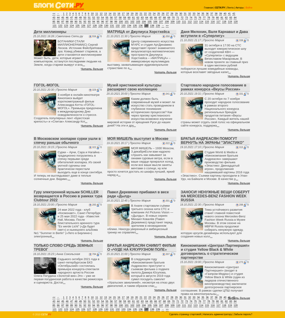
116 (213, 21)
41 (229, 13)
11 (96, 13)
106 (155, 21)
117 (218, 21)
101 (127, 21)
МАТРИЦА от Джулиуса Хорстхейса (138, 32)
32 (189, 13)
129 (100, 25)
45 (62, 17)
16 (119, 13)
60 (129, 17)
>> (167, 25)
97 (107, 21)
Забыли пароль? (243, 314)
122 (60, 25)
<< (54, 13)
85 (54, 21)
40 (225, 13)
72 (182, 17)
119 (230, 21)
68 (164, 17)
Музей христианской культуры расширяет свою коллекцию (134, 87)
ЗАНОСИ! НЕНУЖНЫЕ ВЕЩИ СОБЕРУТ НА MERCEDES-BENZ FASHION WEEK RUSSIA (215, 196)
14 (110, 13)
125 (77, 25)
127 (89, 25)
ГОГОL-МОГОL (46, 85)
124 (72, 25)
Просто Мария (140, 36)
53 (98, 17)
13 (105, 13)
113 (195, 21)
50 (84, 17)
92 (84, 21)
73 (186, 17)
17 (123, 13)
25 (158, 13)
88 (67, 21)
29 (176, 13)
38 (216, 13)
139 (158, 25)
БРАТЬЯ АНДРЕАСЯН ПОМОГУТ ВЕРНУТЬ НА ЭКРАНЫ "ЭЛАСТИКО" (212, 141)
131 (112, 25)
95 (98, 21)
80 (217, 17)
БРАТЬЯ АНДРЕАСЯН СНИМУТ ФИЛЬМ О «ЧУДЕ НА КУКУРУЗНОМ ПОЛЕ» (141, 247)
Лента (230, 7)
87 (62, 21)
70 (173, 17)
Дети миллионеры (50, 32)
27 (167, 13)
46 (67, 17)
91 (80, 21)
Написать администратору (217, 314)
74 (191, 17)
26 (163, 13)
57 (115, 17)
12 (101, 13)
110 (178, 21)
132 (118, 25)
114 (201, 21)
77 (204, 17)
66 (155, 17)
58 (120, 17)
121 (55, 25)
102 (132, 21)
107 (161, 21)
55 (107, 17)
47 (71, 17)
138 (152, 25)
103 (138, 21)
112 (190, 21)
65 (151, 17)
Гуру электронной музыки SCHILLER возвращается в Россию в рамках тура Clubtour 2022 (68, 196)
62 (137, 17)
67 (160, 17)
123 (66, 25)
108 (167, 21)
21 (141, 13)
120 (236, 21)
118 (224, 21)
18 (127, 13)
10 (92, 13)
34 (198, 13)
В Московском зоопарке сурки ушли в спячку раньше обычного (67, 141)
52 (93, 17)
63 (142, 17)
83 (230, 17)
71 (177, 17)
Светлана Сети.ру (69, 36)
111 (184, 21)
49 (80, 17)
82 (226, 17)
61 (133, 17)
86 (58, 21)
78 (208, 17)
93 (89, 21)
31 (185, 13)
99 (115, 21)
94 (93, 21)
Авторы (240, 7)
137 (147, 25)
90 (76, 21)
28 (172, 13)
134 (129, 25)
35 (203, 13)
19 (132, 13)
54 (102, 17)
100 (121, 21)
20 (136, 13)
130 (106, 25)
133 (123, 25)
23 (150, 13)
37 (211, 13)
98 (111, 21)
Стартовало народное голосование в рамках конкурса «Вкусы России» (213, 87)
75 (195, 17)
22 (145, 13)
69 (168, 17)
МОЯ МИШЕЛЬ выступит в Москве (137, 139)
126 (83, 25)
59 (124, 17)
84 (235, 17)
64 (146, 17)
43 (54, 17)
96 (102, 21)
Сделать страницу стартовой (185, 314)
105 (150, 21)
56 (111, 17)
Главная (208, 7)
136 (141, 25)
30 (180, 13)
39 (220, 13)
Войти (249, 7)
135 (135, 25)
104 (144, 21)
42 (233, 13)
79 (213, 17)
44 (58, 17)
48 (76, 17)
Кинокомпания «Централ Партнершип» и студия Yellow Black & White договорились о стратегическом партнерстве (215, 251)
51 (89, 17)
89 (71, 21)
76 (199, 17)
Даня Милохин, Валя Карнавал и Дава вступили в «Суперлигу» (214, 34)
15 (114, 13)
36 (207, 13)
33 (194, 13)
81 (222, 17)
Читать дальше (92, 69)
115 (207, 21)
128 (95, 25)
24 (154, 13)
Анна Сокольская (68, 254)
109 (173, 21)
